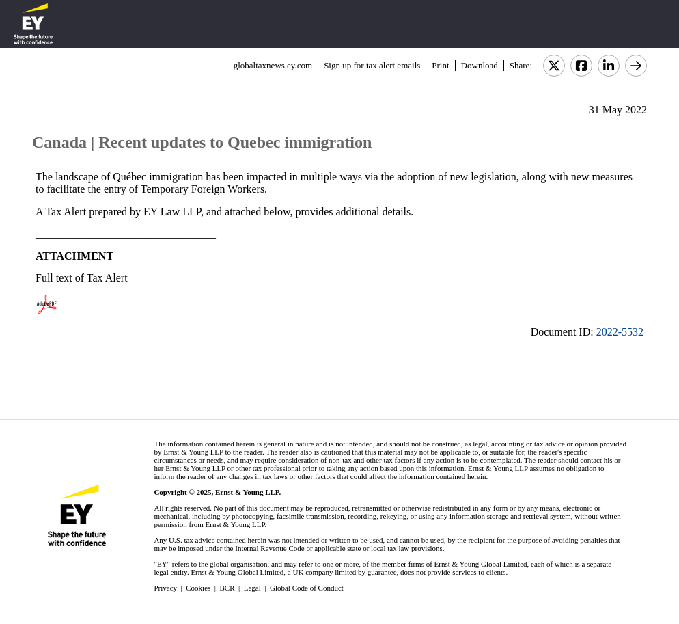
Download (479, 65)
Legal (252, 588)
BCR (227, 588)
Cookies (198, 588)
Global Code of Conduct (307, 588)
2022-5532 (619, 332)
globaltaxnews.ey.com (273, 65)
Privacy (165, 588)
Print (440, 65)
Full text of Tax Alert (82, 278)
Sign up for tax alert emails (372, 65)
